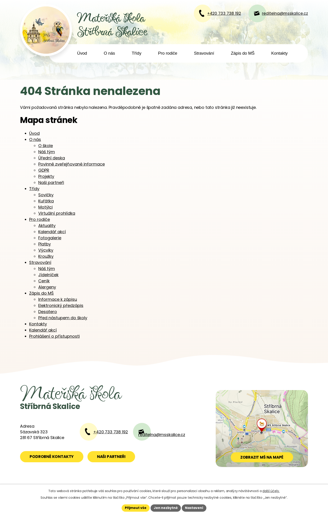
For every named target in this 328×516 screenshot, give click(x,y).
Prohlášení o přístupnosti (54, 336)
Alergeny (47, 287)
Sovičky (46, 195)
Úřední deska (51, 158)
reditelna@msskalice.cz (161, 434)
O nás (109, 53)
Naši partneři (51, 182)
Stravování (204, 53)
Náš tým (46, 152)
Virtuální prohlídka (56, 213)
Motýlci (45, 207)
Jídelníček (48, 275)
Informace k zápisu (57, 299)
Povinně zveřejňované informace (71, 164)
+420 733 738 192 (110, 432)
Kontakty (279, 53)
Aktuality (47, 225)
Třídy (136, 53)
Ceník (44, 281)
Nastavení (194, 508)
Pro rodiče (167, 53)
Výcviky (45, 250)
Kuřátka (46, 201)
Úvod (82, 53)
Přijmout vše (135, 508)
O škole (45, 145)
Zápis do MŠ (242, 53)
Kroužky (46, 256)
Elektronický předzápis (60, 305)
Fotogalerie (49, 238)
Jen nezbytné (166, 508)
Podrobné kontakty (52, 456)
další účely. (270, 491)
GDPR (43, 170)
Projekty (46, 176)
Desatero (47, 311)
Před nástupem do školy (62, 318)
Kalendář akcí (52, 232)
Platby (44, 244)
